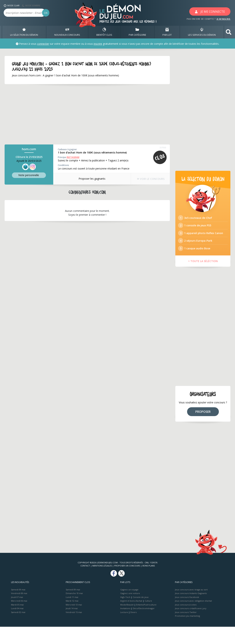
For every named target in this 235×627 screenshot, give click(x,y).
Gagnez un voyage (129, 590)
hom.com (29, 149)
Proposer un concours (127, 566)
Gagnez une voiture (130, 593)
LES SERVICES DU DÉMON (202, 32)
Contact (85, 566)
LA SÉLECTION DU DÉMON (24, 32)
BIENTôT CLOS (104, 32)
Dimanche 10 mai (74, 593)
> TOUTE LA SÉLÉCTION (203, 261)
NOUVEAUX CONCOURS (67, 32)
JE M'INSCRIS (223, 18)
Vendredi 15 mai (74, 612)
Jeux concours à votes (185, 605)
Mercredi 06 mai (19, 601)
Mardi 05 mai (17, 605)
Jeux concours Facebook (187, 597)
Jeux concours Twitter (186, 612)
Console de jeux (141, 597)
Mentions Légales (102, 566)
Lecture (124, 612)
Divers (133, 612)
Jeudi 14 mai (72, 608)
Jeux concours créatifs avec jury (190, 608)
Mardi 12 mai (72, 601)
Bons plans (148, 566)
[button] (228, 32)
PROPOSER (203, 412)
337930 (163, 147)
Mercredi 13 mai (74, 605)
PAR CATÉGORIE (137, 32)
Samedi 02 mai (18, 612)
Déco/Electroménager (144, 608)
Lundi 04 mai (17, 608)
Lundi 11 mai (72, 597)
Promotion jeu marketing (187, 616)
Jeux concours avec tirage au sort (191, 590)
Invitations (125, 608)
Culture (148, 601)
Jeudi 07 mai (17, 597)
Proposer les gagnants (91, 178)
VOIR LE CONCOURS (150, 179)
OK (46, 13)
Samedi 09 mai (18, 590)
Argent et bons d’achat (131, 601)
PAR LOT (167, 32)
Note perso (29, 175)
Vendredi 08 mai (19, 593)
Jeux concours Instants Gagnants (191, 593)
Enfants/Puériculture (146, 605)
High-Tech (125, 597)
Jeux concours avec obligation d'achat (193, 601)
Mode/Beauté (127, 605)
